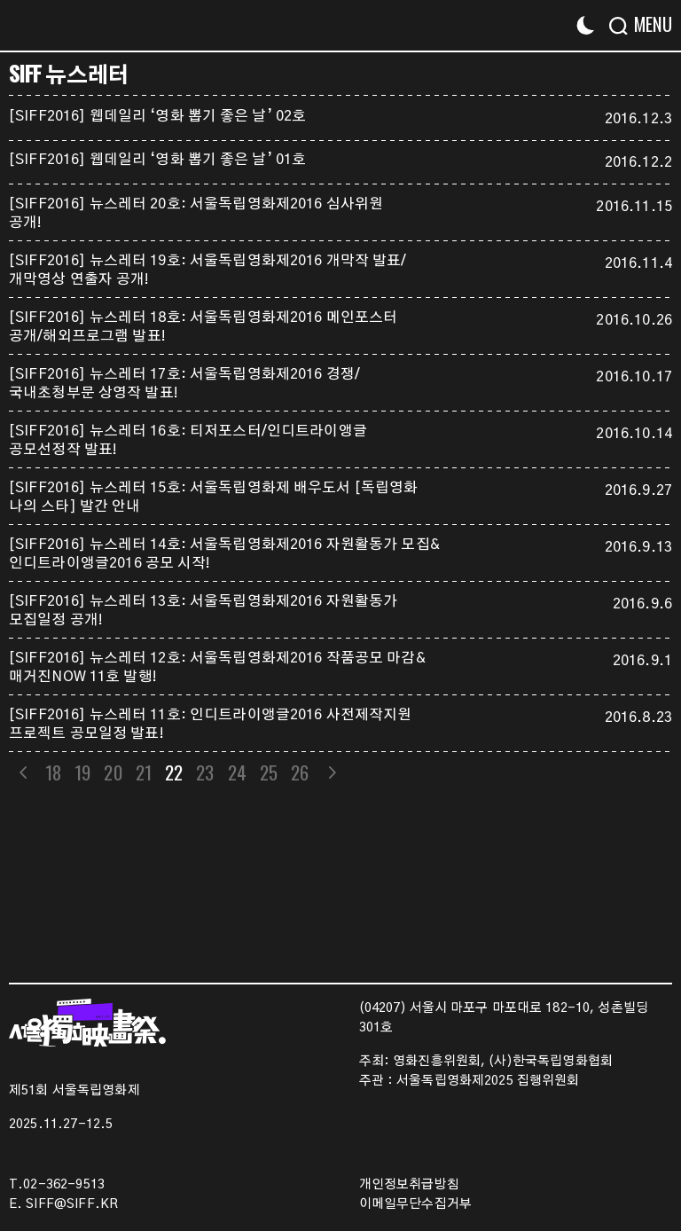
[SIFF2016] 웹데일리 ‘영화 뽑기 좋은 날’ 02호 (157, 116)
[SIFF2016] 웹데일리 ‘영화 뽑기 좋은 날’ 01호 (157, 160)
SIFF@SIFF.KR (72, 1204)
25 (269, 772)
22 (174, 772)
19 (82, 772)
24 (237, 772)
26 (300, 772)
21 (144, 772)
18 (53, 772)
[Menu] (647, 24)
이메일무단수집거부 (415, 1204)
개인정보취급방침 (409, 1185)
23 (206, 772)
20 (113, 772)
